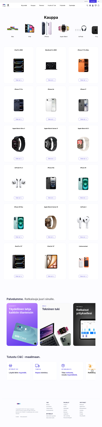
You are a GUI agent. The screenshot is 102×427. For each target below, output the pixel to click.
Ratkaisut (82, 404)
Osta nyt (18, 80)
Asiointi (65, 410)
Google (81, 414)
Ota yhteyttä (82, 415)
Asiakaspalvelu (49, 410)
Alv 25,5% (93, 1)
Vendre (25, 410)
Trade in (65, 404)
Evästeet (17, 416)
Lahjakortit (66, 414)
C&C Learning (67, 415)
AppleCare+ (82, 406)
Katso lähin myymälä (51, 415)
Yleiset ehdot (49, 408)
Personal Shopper (68, 417)
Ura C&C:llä (48, 406)
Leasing (81, 410)
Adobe (81, 412)
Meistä (47, 404)
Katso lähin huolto (50, 417)
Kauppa (33, 5)
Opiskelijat (66, 408)
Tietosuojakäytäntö (23, 416)
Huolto (65, 406)
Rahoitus (65, 412)
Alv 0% (86, 1)
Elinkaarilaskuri (83, 408)
